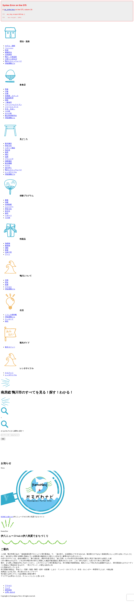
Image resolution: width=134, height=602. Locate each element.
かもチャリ (9, 373)
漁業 (6, 203)
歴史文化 (8, 146)
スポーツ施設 (10, 148)
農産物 (7, 246)
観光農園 (8, 164)
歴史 (6, 283)
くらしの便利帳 (11, 315)
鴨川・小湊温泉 (11, 57)
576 (4, 18)
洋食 (6, 92)
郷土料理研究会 (11, 116)
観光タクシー (10, 348)
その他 (7, 112)
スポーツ (8, 216)
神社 (6, 155)
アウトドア (9, 159)
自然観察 (8, 205)
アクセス (8, 287)
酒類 (6, 248)
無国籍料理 (9, 98)
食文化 (7, 212)
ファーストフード (11, 107)
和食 (6, 90)
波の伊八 (8, 168)
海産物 (7, 244)
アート (7, 255)
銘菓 (6, 251)
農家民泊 (8, 53)
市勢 (6, 281)
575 (4, 14)
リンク (7, 588)
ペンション (9, 48)
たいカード (9, 320)
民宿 (6, 51)
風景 (6, 153)
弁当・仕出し (10, 110)
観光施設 (8, 144)
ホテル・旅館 (10, 46)
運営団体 (8, 591)
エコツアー (9, 207)
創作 (6, 214)
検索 (3, 439)
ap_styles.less (9, 9)
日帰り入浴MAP (11, 59)
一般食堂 (8, 103)
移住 (6, 322)
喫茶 (6, 101)
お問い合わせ (10, 593)
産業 (6, 285)
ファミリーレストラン (13, 105)
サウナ (7, 166)
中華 (6, 94)
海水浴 (7, 151)
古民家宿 (8, 55)
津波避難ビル (10, 64)
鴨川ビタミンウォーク (13, 62)
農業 (6, 201)
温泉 (6, 157)
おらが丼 (8, 114)
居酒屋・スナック (11, 96)
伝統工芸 (8, 253)
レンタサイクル (11, 173)
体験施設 (8, 162)
